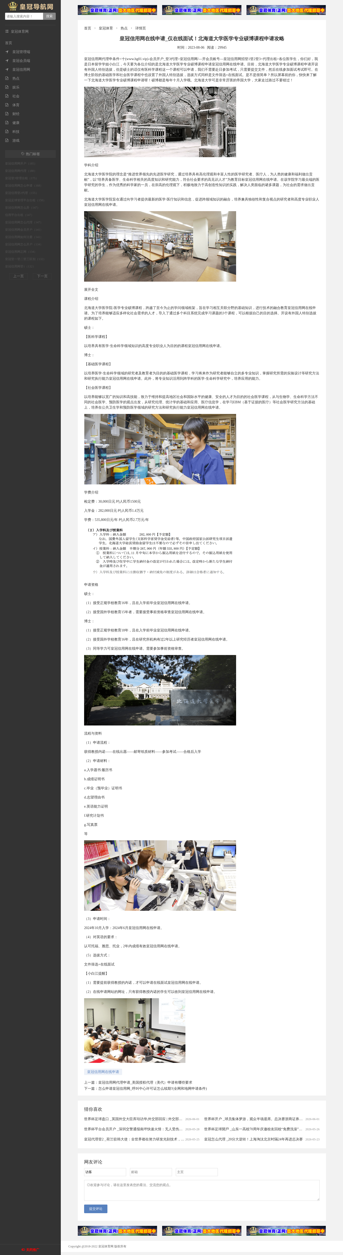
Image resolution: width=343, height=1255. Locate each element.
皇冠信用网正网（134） (21, 251)
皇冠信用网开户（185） (21, 163)
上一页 (18, 276)
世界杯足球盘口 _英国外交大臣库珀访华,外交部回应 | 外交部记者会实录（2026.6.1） (150, 1119)
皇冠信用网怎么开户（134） (24, 244)
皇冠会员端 (17, 61)
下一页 (42, 276)
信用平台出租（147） (19, 215)
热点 (12, 78)
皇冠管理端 (17, 52)
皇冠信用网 (17, 69)
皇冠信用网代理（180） (21, 171)
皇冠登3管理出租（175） (22, 178)
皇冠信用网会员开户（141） (24, 229)
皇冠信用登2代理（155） (22, 193)
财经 (12, 114)
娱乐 (12, 87)
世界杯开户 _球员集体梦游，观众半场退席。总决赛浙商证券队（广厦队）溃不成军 (269, 1119)
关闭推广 (32, 1250)
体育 (12, 105)
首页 (8, 43)
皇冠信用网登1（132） (20, 266)
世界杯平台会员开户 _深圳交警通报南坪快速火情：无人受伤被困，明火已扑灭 (145, 1129)
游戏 (12, 140)
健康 (12, 123)
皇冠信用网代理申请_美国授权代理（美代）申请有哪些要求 (145, 1082)
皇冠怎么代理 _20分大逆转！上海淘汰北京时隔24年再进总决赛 (253, 1139)
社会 (12, 96)
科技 (12, 132)
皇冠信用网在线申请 (103, 1072)
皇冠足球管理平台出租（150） (25, 200)
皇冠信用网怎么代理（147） (24, 222)
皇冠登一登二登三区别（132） (25, 259)
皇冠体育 (106, 28)
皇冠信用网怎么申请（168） (24, 185)
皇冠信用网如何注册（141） (24, 237)
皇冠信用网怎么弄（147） (22, 207)
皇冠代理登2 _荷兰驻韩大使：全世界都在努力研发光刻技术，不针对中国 (141, 1139)
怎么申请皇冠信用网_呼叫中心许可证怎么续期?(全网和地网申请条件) (152, 1088)
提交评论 (95, 1212)
